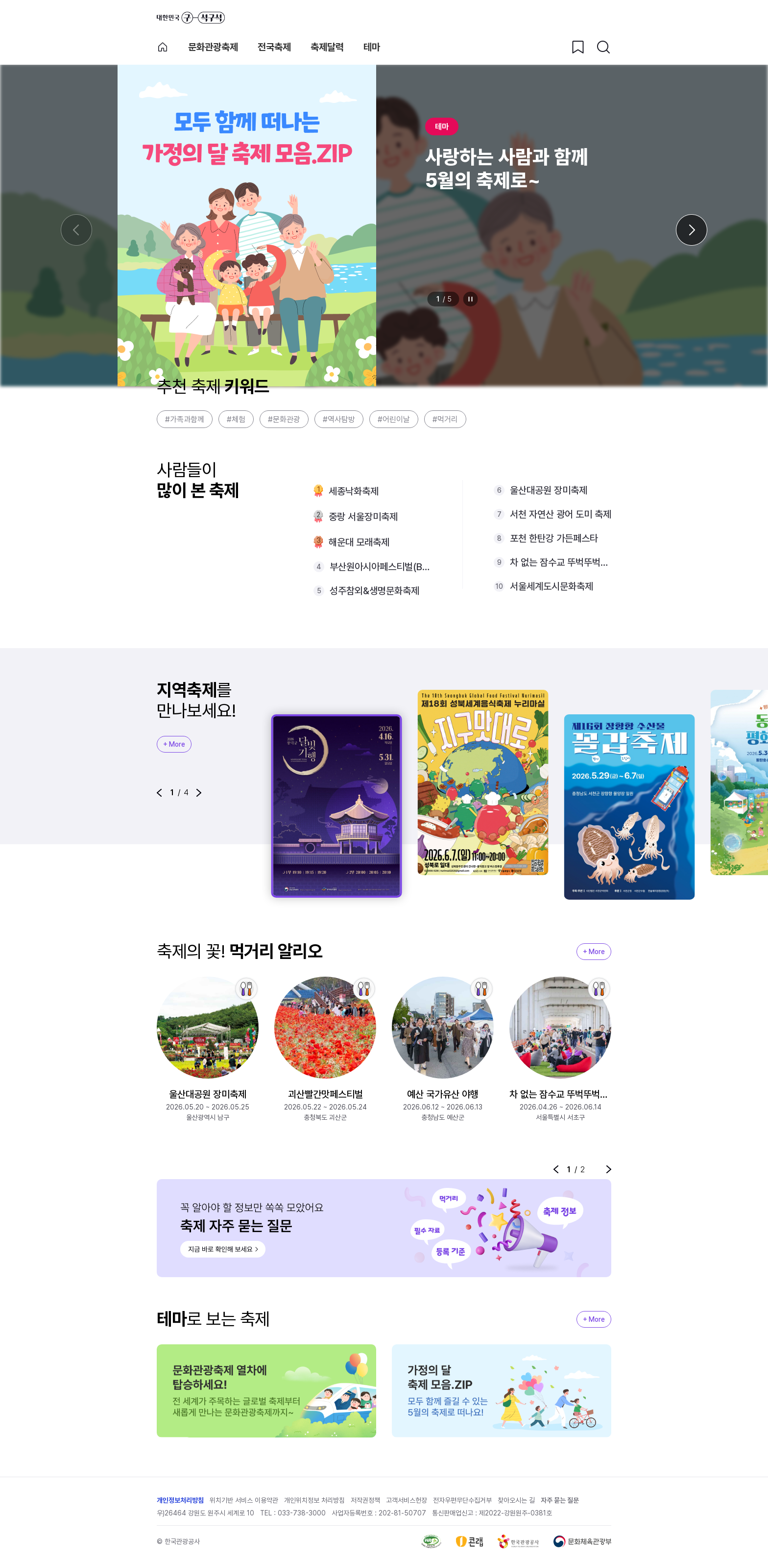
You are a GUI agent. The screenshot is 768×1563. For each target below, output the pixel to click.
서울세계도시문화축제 (551, 586)
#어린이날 (394, 419)
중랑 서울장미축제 (363, 517)
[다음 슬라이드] (691, 230)
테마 (371, 47)
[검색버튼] (603, 47)
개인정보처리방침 (180, 1500)
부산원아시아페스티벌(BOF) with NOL (380, 567)
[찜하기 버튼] (578, 47)
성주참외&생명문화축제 (374, 591)
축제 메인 (162, 47)
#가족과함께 (184, 419)
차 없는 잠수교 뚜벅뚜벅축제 (560, 562)
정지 (470, 299)
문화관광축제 (213, 47)
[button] (159, 793)
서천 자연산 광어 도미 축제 (560, 514)
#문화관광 (284, 419)
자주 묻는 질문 (560, 1500)
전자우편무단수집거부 (462, 1500)
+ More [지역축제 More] (174, 744)
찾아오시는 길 (516, 1500)
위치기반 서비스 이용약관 (244, 1500)
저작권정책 (365, 1500)
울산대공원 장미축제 (548, 490)
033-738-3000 (302, 1513)
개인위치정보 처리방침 (314, 1500)
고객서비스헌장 (406, 1500)
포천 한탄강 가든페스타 (554, 538)
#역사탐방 (339, 419)
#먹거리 (445, 419)
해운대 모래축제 (359, 542)
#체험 (236, 419)
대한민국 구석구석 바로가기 (191, 18)
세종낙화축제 (354, 491)
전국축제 (274, 47)
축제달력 (327, 47)
